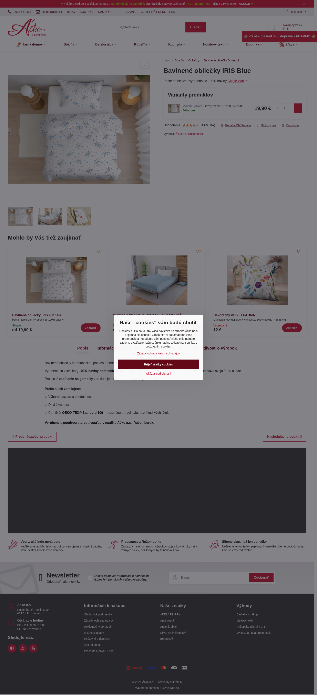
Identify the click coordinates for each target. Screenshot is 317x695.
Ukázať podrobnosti (158, 373)
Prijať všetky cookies (158, 364)
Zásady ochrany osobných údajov (158, 353)
